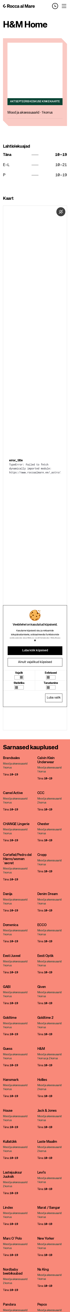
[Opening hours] (56, 6)
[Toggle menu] (64, 6)
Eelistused (51, 672)
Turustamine (51, 683)
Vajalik (19, 672)
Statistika (19, 683)
